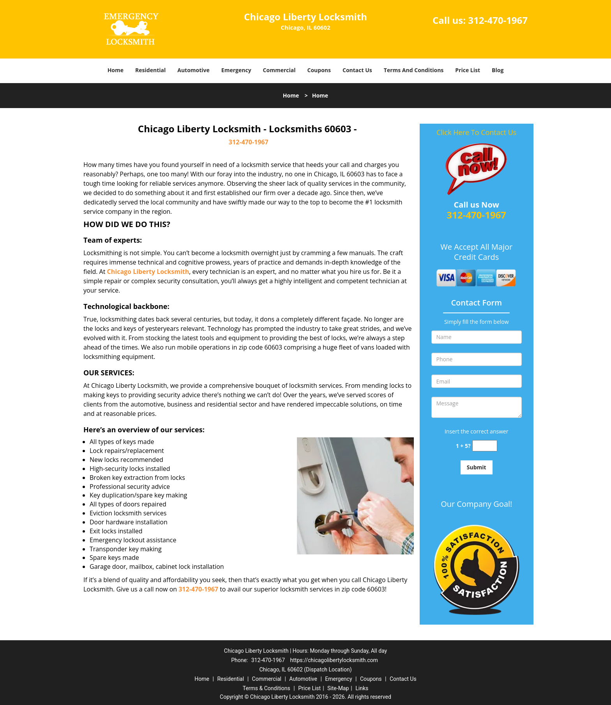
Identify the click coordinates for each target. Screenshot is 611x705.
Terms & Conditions (266, 688)
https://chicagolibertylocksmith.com (334, 660)
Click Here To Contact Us (476, 132)
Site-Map (338, 688)
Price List (467, 70)
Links (361, 688)
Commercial (279, 70)
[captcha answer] (484, 445)
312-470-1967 (498, 20)
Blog (497, 70)
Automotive (193, 70)
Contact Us (357, 70)
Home (116, 70)
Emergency (236, 70)
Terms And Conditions (414, 70)
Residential (150, 70)
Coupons (319, 70)
